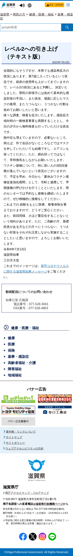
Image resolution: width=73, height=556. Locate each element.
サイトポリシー (15, 442)
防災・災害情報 (56, 5)
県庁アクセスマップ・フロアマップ (27, 492)
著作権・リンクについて (21, 431)
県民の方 (19, 14)
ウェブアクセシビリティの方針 (24, 448)
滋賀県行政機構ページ (49, 503)
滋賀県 (4, 14)
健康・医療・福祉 (41, 14)
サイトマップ (14, 437)
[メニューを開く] (68, 5)
